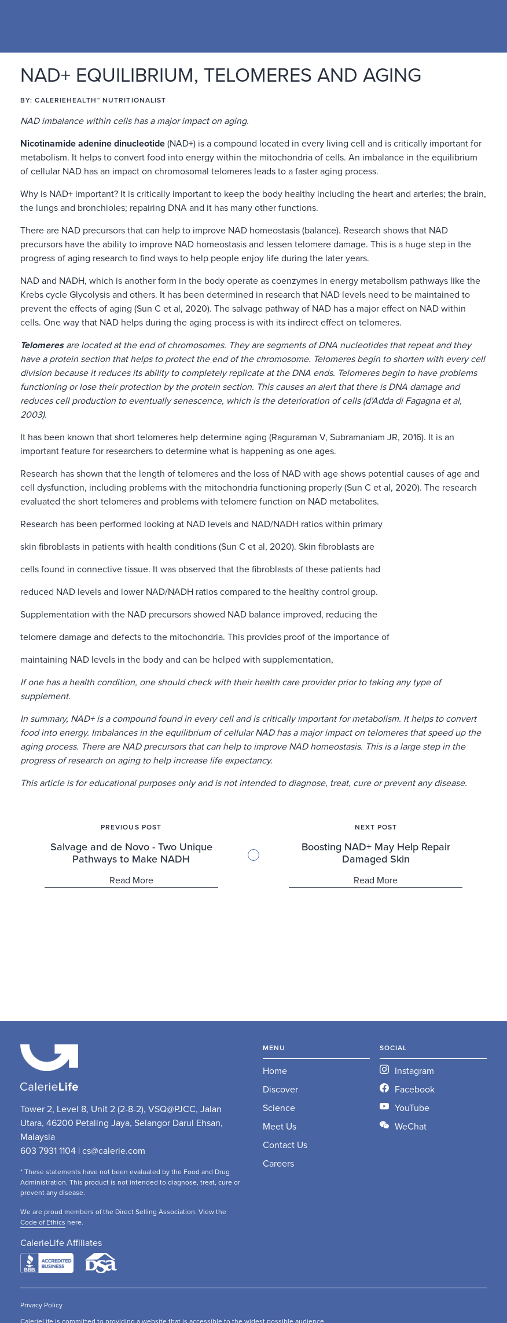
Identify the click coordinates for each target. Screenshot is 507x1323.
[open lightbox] (433, 1126)
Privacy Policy (41, 1305)
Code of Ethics (42, 1222)
